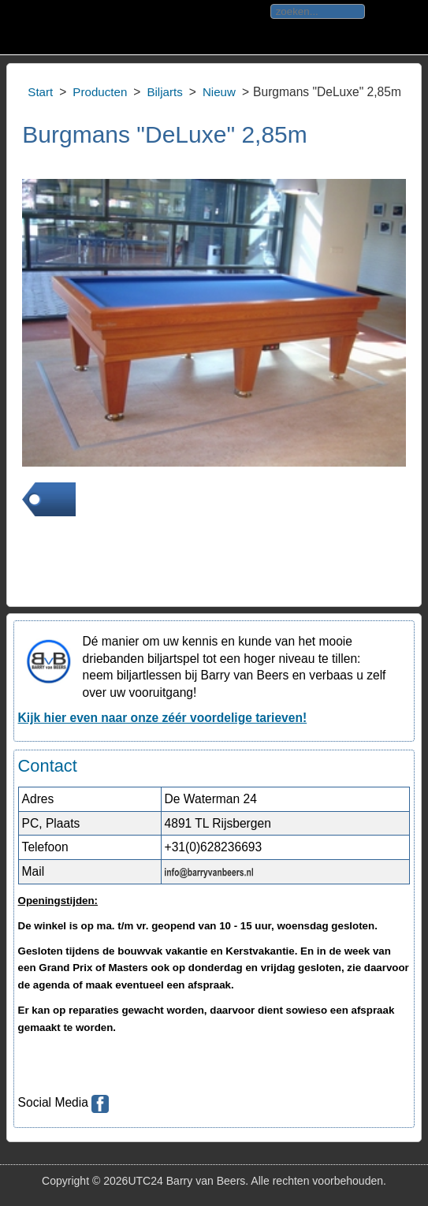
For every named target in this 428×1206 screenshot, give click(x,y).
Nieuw (219, 92)
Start (40, 92)
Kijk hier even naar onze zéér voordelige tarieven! (162, 717)
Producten (100, 92)
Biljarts (164, 92)
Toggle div (23, 27)
